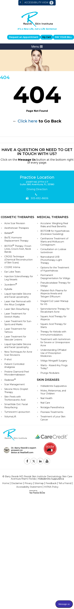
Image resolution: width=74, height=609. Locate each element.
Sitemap (39, 483)
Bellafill (9, 233)
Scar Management (14, 384)
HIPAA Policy (51, 486)
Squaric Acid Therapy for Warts (53, 326)
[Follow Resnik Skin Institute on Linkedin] (40, 461)
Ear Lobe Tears (12, 271)
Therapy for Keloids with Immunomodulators (53, 333)
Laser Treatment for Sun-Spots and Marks (18, 323)
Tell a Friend (64, 483)
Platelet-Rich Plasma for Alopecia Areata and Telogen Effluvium (53, 293)
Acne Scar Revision (14, 223)
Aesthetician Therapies (16, 228)
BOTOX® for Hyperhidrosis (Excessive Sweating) (54, 232)
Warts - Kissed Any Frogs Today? (53, 367)
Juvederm (10, 284)
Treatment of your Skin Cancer (52, 418)
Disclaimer (17, 483)
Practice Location (37, 177)
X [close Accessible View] (20, 2)
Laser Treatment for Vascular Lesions (15, 338)
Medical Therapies (52, 217)
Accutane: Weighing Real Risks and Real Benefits (54, 225)
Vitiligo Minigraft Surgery (53, 360)
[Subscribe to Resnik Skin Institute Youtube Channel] (47, 461)
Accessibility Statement (29, 486)
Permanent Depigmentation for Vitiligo (55, 277)
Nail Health (46, 398)
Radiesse (10, 379)
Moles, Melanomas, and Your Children (53, 392)
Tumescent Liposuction (17, 412)
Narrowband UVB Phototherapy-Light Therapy (51, 259)
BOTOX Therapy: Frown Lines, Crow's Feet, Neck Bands (17, 248)
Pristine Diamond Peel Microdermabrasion (16, 373)
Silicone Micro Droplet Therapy (16, 391)
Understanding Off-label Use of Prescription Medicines (53, 353)
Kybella (8, 289)
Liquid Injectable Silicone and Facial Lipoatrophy (17, 295)
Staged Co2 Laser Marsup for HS (54, 303)
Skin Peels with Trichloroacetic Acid (14, 398)
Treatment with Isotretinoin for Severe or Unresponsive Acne (55, 342)
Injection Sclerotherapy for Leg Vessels (18, 278)
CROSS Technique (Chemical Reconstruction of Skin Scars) (18, 259)
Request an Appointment (23, 37)
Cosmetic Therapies (17, 217)
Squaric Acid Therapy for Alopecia (53, 318)
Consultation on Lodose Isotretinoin (53, 251)
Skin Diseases (48, 379)
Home (5, 483)
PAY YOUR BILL (63, 37)
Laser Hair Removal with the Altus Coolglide (17, 303)
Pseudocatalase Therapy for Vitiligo (55, 284)
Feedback (51, 483)
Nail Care (45, 402)
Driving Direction (37, 189)
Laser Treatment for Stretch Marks (15, 315)
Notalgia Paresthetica (52, 407)
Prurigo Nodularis (49, 373)
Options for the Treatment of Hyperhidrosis (54, 269)
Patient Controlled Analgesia (14, 366)
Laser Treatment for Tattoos (15, 330)
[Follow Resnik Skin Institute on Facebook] (27, 461)
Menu (37, 46)
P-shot (8, 359)
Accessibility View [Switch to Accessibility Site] (39, 3)
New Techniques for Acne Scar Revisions (18, 353)
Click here (27, 121)
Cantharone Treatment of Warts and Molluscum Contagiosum (54, 241)
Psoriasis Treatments (51, 412)
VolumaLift (10, 416)
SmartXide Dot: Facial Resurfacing (16, 406)
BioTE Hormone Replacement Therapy (16, 239)
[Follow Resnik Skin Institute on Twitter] (33, 461)
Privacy (28, 483)
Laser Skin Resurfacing (16, 309)
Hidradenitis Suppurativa (53, 386)
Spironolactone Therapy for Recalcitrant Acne (54, 310)
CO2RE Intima (12, 267)
